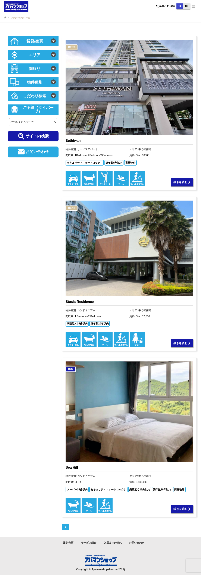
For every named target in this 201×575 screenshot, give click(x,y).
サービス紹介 (88, 542)
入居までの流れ (113, 542)
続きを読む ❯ (182, 182)
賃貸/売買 (68, 542)
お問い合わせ (136, 542)
